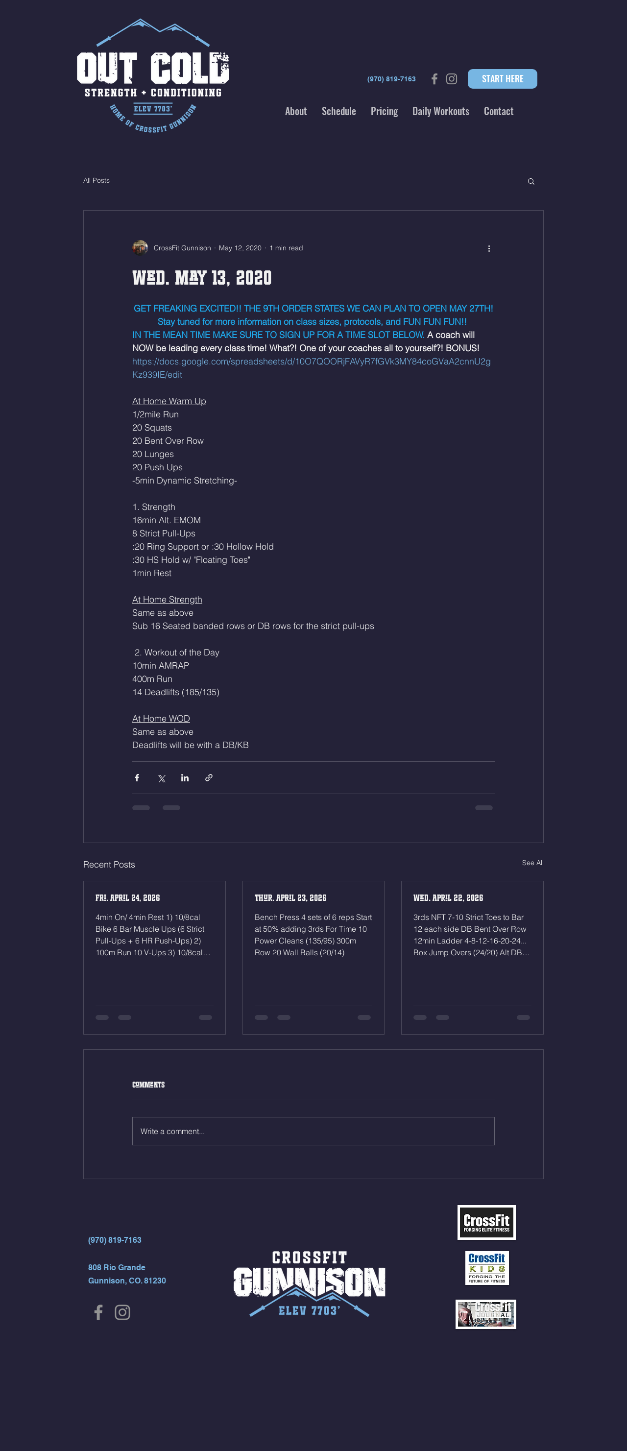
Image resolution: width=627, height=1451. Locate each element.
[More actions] (489, 248)
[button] (296, 111)
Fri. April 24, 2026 (128, 898)
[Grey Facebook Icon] (434, 79)
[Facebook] (98, 1312)
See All (533, 862)
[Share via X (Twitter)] (161, 777)
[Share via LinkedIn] (185, 777)
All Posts (96, 180)
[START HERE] (502, 79)
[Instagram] (122, 1312)
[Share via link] (209, 777)
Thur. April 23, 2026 (291, 898)
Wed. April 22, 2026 (448, 898)
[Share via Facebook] (137, 777)
